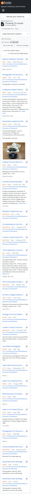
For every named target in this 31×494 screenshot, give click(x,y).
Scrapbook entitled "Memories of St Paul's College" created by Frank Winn (13, 90)
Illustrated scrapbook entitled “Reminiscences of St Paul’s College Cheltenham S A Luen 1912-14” (13, 121)
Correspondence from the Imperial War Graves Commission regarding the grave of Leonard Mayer (13, 224)
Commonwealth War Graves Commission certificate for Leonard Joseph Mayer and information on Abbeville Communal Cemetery (13, 447)
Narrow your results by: (15, 16)
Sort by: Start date (8, 45)
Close (11, 21)
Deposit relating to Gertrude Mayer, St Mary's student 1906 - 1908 (13, 59)
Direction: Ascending (22, 45)
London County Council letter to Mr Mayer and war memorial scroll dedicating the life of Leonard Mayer (13, 237)
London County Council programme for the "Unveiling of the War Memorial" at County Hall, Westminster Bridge (13, 327)
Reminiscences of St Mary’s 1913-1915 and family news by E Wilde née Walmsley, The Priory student (13, 394)
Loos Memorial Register (11, 346)
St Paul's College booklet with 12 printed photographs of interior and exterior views (13, 295)
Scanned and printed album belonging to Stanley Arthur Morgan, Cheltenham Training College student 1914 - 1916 (13, 182)
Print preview (6, 39)
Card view (5, 42)
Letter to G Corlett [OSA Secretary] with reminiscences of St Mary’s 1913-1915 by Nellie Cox (13, 409)
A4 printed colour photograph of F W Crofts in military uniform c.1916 (13, 479)
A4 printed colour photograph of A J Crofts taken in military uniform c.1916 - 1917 (13, 462)
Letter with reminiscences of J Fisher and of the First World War (13, 365)
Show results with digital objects (18, 53)
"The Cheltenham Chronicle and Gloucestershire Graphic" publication (13, 250)
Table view (14, 42)
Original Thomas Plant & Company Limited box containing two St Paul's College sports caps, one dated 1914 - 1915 (13, 162)
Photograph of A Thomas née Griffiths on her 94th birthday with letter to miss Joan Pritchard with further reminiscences (13, 431)
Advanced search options (12, 34)
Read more (22, 203)
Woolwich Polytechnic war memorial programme (13, 211)
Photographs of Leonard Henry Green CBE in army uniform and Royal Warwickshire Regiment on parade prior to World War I (13, 75)
